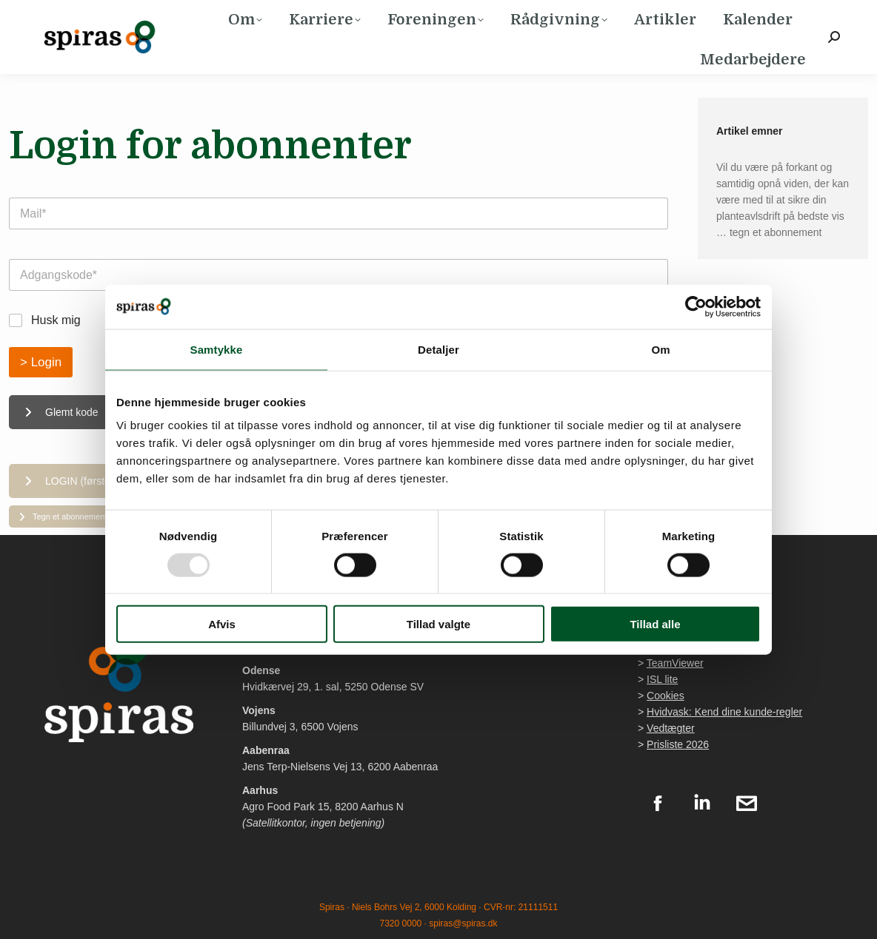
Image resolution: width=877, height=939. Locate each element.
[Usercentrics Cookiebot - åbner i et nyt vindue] (696, 306)
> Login (40, 362)
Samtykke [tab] (216, 349)
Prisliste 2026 (678, 744)
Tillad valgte (438, 624)
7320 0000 (401, 923)
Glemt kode (61, 412)
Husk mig (56, 320)
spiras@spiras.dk (463, 923)
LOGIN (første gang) (82, 481)
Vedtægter (671, 728)
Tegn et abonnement (63, 516)
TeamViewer (675, 663)
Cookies (665, 695)
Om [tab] (660, 349)
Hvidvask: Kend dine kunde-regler (724, 712)
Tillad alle (655, 624)
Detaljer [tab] (438, 349)
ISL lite (662, 679)
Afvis (222, 624)
